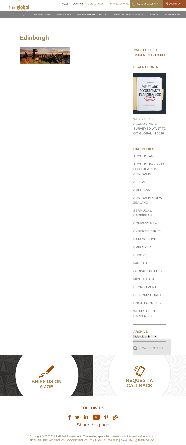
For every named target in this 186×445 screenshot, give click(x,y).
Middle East (144, 279)
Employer (142, 247)
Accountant (144, 156)
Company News (146, 223)
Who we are (64, 14)
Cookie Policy (77, 440)
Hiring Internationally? (128, 14)
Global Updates (147, 271)
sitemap (35, 440)
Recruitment (145, 287)
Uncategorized (147, 303)
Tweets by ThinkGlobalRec (149, 54)
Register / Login (96, 3)
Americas (141, 190)
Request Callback (147, 3)
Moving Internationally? (92, 14)
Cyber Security (147, 231)
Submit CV (175, 3)
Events (153, 14)
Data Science (144, 239)
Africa (139, 182)
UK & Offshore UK (149, 295)
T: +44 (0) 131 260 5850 (104, 440)
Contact (78, 3)
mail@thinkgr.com (143, 440)
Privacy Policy (54, 440)
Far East (141, 263)
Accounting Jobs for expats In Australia (148, 169)
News (65, 3)
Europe (140, 255)
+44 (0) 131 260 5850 (118, 3)
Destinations (42, 14)
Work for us (172, 14)
